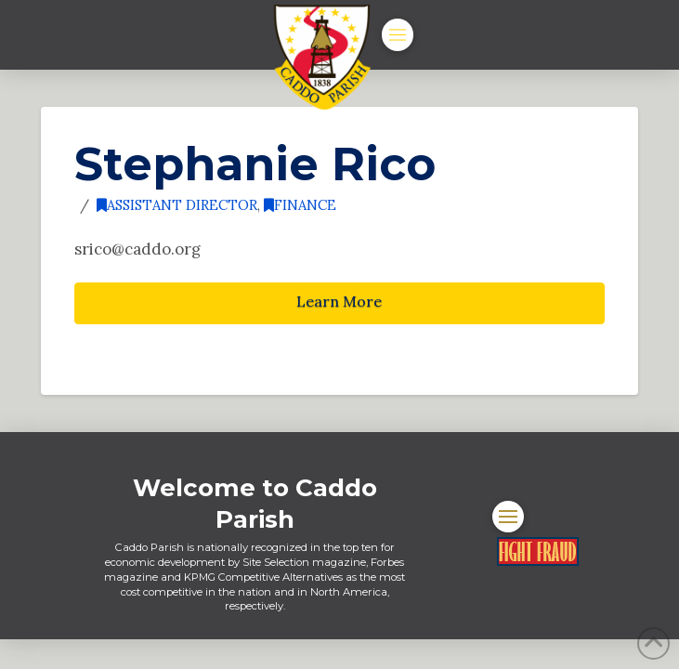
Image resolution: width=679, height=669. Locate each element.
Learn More (339, 301)
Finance (300, 205)
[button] (397, 34)
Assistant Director (177, 205)
